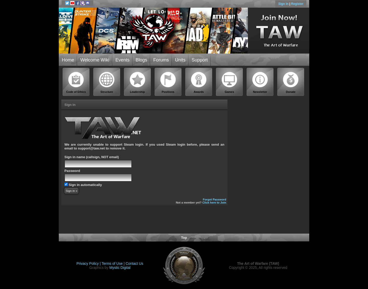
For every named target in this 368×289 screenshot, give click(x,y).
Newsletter (260, 82)
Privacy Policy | (88, 263)
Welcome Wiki (94, 59)
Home (68, 59)
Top (184, 238)
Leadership (137, 82)
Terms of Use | (114, 263)
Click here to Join (214, 202)
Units (180, 59)
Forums (161, 59)
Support (200, 59)
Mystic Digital (119, 268)
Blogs (141, 59)
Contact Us (134, 263)
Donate (291, 82)
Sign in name (74, 157)
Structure (107, 82)
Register (297, 4)
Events (123, 59)
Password (72, 171)
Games (229, 82)
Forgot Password (214, 199)
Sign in (283, 4)
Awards (199, 82)
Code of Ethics (76, 82)
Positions (168, 82)
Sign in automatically (85, 185)
